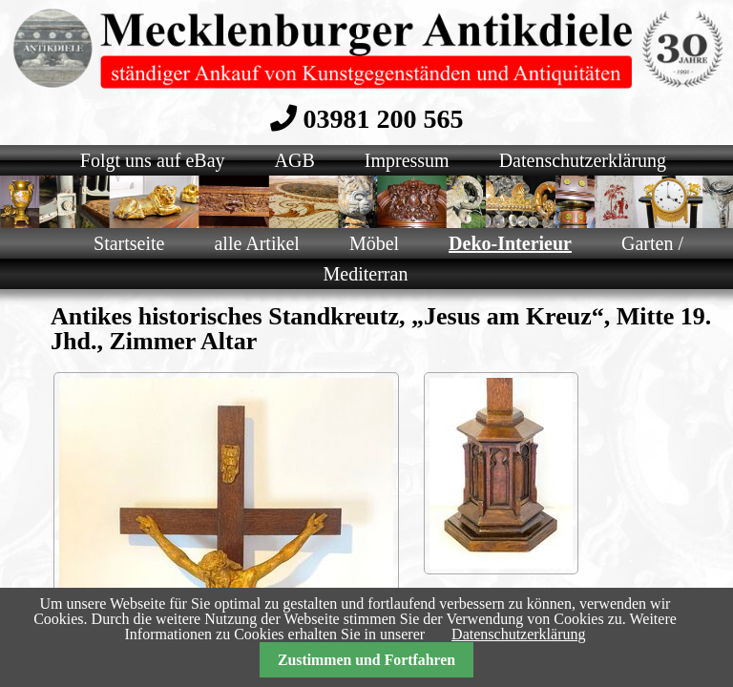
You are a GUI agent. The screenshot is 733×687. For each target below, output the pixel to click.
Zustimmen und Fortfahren (366, 660)
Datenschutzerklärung (518, 634)
